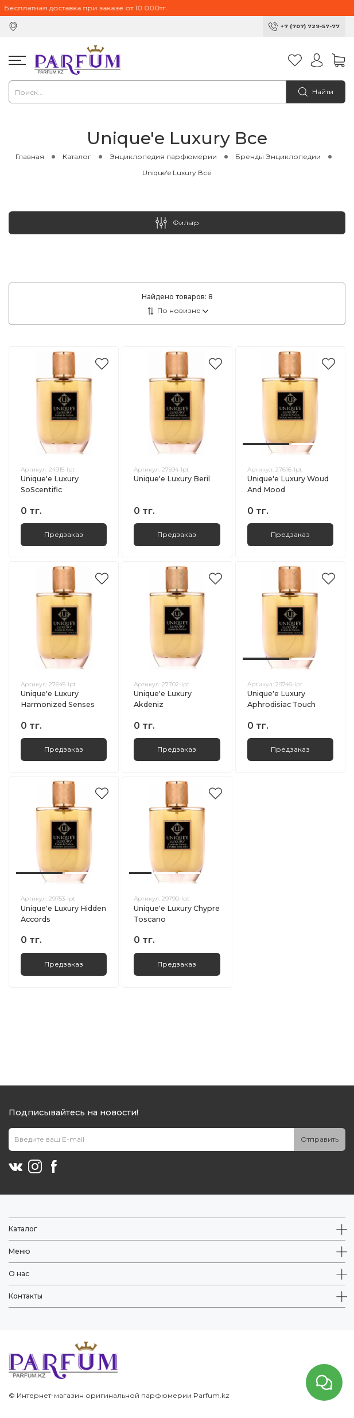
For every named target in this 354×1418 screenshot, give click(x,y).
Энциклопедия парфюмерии (163, 156)
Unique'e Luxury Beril (172, 478)
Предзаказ (63, 534)
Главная (29, 156)
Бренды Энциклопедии (278, 156)
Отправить (320, 1139)
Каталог (77, 156)
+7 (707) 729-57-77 (310, 26)
